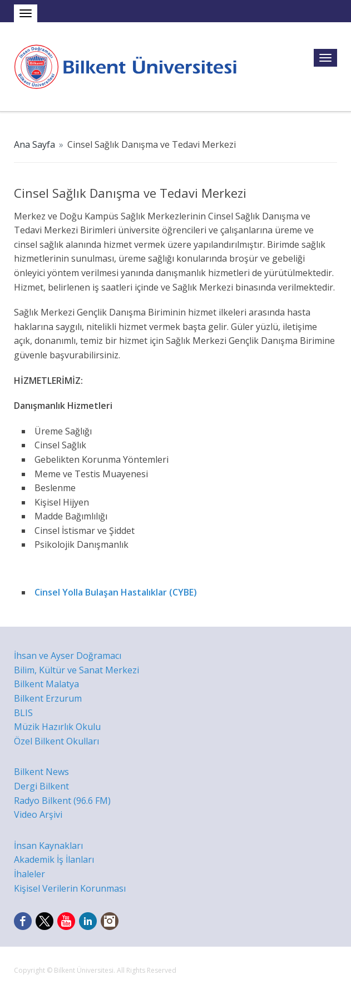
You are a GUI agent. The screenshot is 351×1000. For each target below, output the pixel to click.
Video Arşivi (38, 814)
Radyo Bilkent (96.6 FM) (62, 800)
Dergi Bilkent (41, 786)
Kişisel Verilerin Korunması (70, 888)
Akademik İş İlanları (54, 859)
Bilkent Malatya (46, 684)
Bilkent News (41, 772)
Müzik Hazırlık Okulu (57, 727)
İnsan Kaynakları (48, 845)
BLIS (23, 713)
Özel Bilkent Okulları (56, 741)
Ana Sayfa (34, 144)
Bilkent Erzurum (48, 698)
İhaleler (29, 874)
